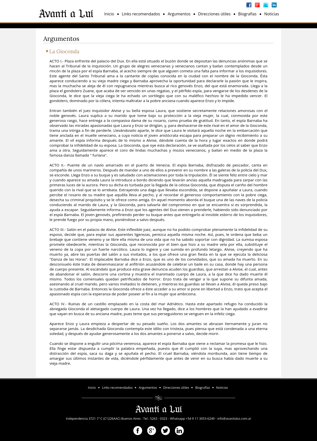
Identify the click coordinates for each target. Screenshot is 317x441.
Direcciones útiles (214, 14)
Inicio (109, 14)
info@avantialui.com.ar (234, 418)
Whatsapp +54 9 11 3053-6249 (192, 418)
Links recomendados (141, 14)
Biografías (247, 14)
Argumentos (179, 14)
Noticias (271, 14)
